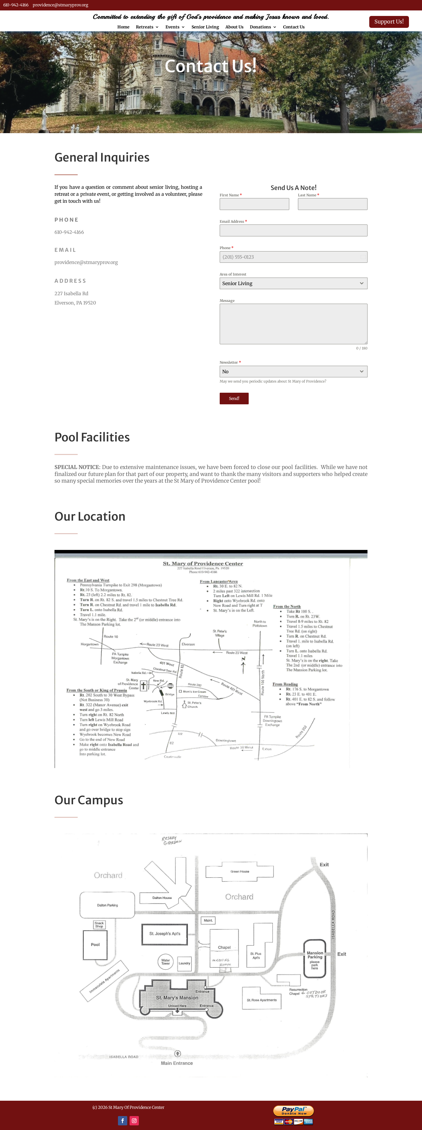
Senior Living (205, 27)
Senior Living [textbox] (237, 283)
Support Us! (389, 21)
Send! (234, 398)
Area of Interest (233, 274)
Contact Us (294, 27)
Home (123, 27)
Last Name (308, 195)
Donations (260, 27)
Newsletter (230, 362)
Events (172, 27)
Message (227, 300)
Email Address (233, 221)
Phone (227, 248)
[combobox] (294, 283)
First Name (231, 195)
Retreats (144, 27)
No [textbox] (225, 371)
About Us (234, 27)
